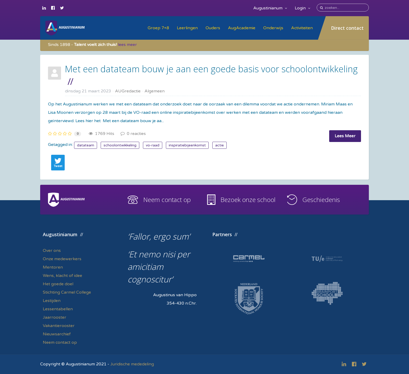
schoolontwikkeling (120, 145)
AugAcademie (241, 28)
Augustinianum (270, 8)
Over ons (52, 250)
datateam (85, 145)
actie (219, 145)
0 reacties (133, 133)
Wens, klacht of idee (62, 275)
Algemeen (155, 91)
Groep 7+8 (158, 28)
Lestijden (52, 300)
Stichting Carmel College (67, 292)
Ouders (213, 28)
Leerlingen (187, 28)
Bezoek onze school (247, 199)
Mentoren (53, 267)
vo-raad (152, 145)
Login (302, 8)
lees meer (127, 44)
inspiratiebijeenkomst (187, 145)
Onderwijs (273, 28)
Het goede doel (58, 284)
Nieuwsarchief (57, 334)
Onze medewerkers (62, 259)
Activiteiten (302, 28)
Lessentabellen (58, 309)
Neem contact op (167, 199)
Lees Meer (345, 136)
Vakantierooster (59, 325)
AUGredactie (128, 91)
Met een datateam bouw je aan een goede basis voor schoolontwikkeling (211, 69)
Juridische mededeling (132, 364)
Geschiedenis (321, 199)
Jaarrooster (54, 317)
